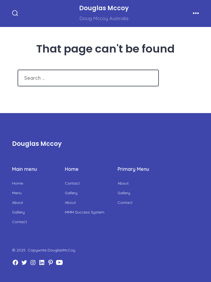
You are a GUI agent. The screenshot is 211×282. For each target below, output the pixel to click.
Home (17, 183)
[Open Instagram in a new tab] (33, 262)
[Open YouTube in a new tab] (59, 262)
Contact (19, 221)
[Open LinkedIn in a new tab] (41, 262)
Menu (17, 192)
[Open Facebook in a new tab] (15, 262)
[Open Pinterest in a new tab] (50, 262)
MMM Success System (84, 212)
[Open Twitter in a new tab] (24, 262)
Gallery (18, 212)
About (17, 202)
